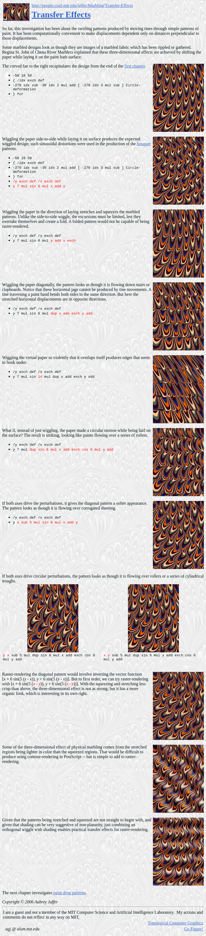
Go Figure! (193, 930)
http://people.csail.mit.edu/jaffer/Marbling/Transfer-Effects (82, 5)
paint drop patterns (69, 894)
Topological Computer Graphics (175, 924)
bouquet (144, 143)
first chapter (134, 66)
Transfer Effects (61, 14)
